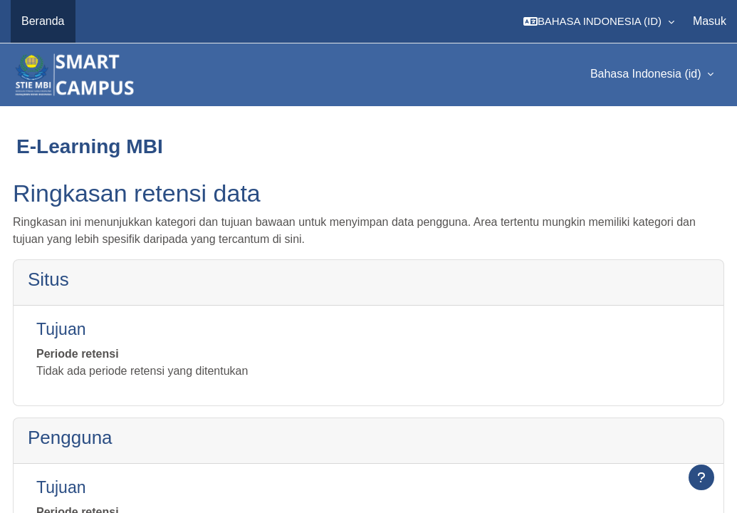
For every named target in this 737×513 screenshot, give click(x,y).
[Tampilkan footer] (701, 477)
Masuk (709, 21)
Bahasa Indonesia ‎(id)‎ (647, 74)
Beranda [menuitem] (43, 21)
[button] (599, 21)
